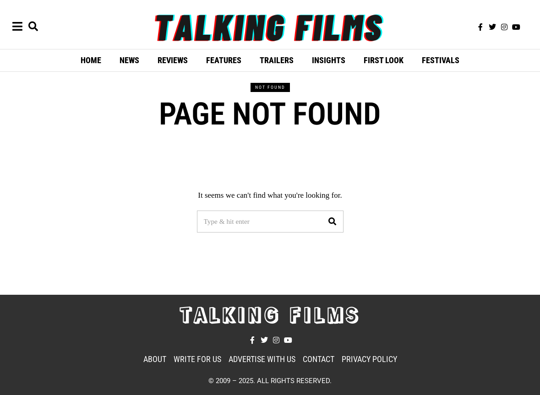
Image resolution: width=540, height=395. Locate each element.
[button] (333, 222)
